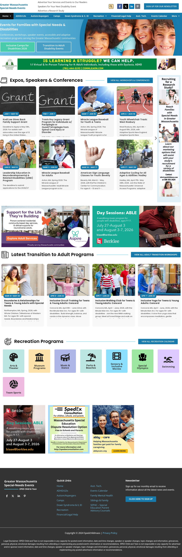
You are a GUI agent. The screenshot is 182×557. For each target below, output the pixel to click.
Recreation (100, 16)
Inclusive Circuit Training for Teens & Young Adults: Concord (70, 302)
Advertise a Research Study (51, 10)
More (176, 16)
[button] (111, 6)
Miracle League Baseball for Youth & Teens (94, 120)
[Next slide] (155, 138)
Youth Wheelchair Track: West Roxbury (133, 120)
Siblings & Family (99, 500)
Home (6, 16)
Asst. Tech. (141, 16)
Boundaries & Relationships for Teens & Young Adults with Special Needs (24, 303)
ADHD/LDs (21, 16)
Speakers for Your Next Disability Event (57, 6)
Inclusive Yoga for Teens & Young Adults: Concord (160, 302)
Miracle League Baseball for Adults (56, 174)
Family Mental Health (101, 495)
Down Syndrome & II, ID (77, 16)
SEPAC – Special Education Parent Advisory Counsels (100, 507)
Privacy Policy (110, 533)
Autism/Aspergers (40, 16)
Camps (56, 16)
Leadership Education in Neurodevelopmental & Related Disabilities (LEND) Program (18, 176)
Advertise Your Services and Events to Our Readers (62, 2)
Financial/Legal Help (121, 16)
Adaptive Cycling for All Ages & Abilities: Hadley (133, 174)
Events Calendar (159, 16)
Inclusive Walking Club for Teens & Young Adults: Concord (115, 302)
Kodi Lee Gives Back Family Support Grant (15, 120)
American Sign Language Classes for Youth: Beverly (95, 174)
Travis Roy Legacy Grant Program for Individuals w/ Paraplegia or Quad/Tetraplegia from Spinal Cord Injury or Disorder (57, 126)
